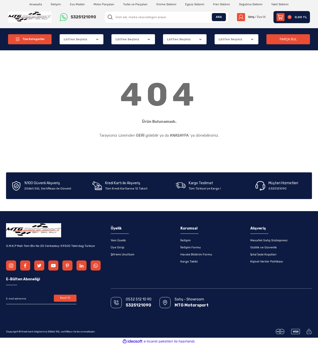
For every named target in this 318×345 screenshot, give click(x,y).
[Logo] (30, 17)
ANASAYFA (179, 135)
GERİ (140, 135)
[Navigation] (30, 39)
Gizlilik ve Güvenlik (263, 247)
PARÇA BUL (288, 39)
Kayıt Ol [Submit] (65, 298)
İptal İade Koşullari (263, 254)
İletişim (185, 240)
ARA (216, 17)
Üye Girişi (117, 247)
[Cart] (291, 17)
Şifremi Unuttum (122, 254)
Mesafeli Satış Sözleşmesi (269, 240)
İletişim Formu (190, 247)
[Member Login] (249, 17)
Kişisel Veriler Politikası (266, 261)
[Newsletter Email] (41, 298)
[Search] (165, 17)
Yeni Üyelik (118, 240)
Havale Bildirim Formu (196, 254)
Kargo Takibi (189, 261)
